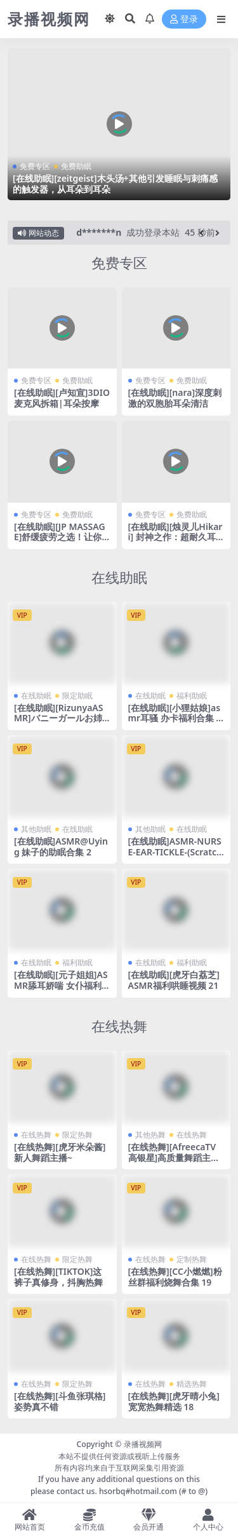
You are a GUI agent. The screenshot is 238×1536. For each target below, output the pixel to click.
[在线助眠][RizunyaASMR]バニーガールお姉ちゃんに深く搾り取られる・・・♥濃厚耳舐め (61, 723)
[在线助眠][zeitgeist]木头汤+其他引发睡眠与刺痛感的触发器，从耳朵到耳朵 (115, 183)
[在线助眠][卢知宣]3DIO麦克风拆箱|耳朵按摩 (62, 397)
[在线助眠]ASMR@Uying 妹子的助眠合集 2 (61, 846)
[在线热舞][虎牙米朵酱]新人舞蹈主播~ (59, 1152)
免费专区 (35, 166)
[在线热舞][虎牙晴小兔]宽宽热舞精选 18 (174, 1401)
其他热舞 (150, 1134)
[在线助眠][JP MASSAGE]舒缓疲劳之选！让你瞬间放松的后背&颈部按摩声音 (61, 542)
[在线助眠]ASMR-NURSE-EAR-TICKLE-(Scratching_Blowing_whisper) (175, 852)
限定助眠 (77, 695)
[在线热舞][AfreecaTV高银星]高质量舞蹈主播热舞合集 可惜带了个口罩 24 (174, 1163)
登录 (184, 19)
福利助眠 (191, 695)
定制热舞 (191, 1259)
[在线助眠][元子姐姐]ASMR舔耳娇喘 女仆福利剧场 (61, 985)
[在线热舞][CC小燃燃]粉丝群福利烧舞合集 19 (175, 1276)
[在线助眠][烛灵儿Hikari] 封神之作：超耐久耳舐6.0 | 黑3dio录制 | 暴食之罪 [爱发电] (175, 542)
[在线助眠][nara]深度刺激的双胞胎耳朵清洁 (175, 397)
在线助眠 (119, 577)
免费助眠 (76, 166)
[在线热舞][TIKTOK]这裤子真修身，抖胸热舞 (58, 1276)
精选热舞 (191, 1383)
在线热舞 (119, 1026)
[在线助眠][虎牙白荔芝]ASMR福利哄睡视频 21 (174, 979)
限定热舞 (77, 1134)
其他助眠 (36, 829)
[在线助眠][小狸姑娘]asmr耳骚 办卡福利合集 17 (174, 718)
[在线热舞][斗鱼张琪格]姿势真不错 (59, 1401)
